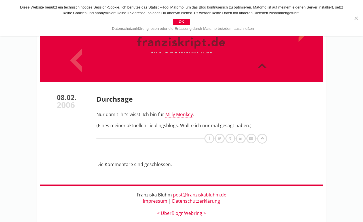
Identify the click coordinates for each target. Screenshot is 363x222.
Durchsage (114, 99)
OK (181, 22)
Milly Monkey (179, 114)
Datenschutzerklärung (196, 201)
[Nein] (356, 18)
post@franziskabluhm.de (199, 195)
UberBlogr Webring (181, 213)
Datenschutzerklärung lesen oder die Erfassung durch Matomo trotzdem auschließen (183, 28)
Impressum (155, 201)
